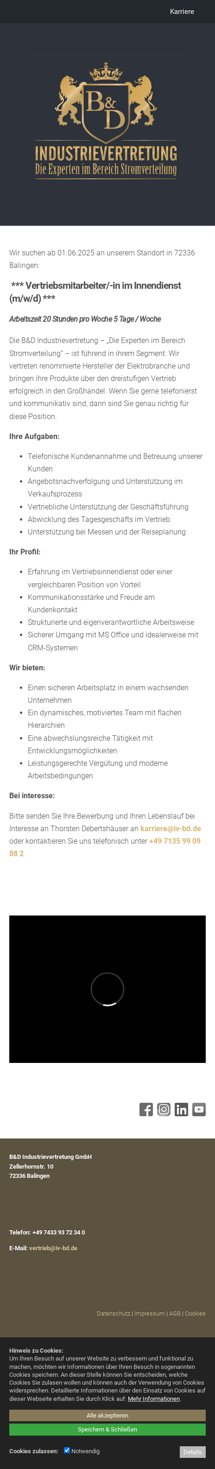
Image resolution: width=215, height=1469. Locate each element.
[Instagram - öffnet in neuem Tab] (163, 1113)
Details (192, 1452)
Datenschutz (113, 1313)
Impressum (149, 1313)
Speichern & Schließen (107, 1429)
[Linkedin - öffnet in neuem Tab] (180, 1113)
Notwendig (82, 1451)
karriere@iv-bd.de (170, 828)
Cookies (195, 1313)
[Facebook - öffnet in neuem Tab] (145, 1113)
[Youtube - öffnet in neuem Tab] (198, 1113)
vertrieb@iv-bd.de (53, 1248)
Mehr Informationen (154, 1398)
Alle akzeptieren (107, 1415)
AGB (175, 1313)
